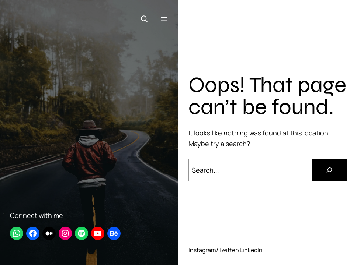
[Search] (329, 170)
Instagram (202, 250)
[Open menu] (164, 18)
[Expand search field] (144, 18)
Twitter (228, 250)
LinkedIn (251, 250)
